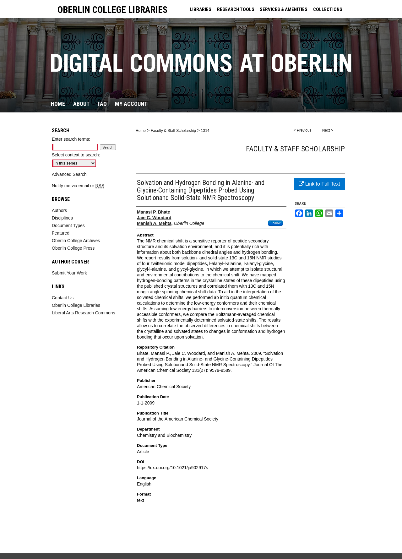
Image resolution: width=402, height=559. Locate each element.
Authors (59, 210)
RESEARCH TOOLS (235, 9)
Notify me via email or (78, 185)
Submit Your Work (69, 272)
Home (141, 130)
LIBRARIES (200, 9)
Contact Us (62, 297)
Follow (275, 223)
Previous (304, 130)
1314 (205, 130)
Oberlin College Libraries (76, 305)
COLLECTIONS (327, 9)
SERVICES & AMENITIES (283, 9)
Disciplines (62, 217)
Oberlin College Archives (76, 240)
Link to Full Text (319, 184)
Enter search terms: (71, 139)
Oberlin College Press (73, 248)
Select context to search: (76, 154)
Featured (60, 233)
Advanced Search (69, 174)
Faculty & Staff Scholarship (173, 130)
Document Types (68, 225)
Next (326, 130)
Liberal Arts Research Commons (83, 312)
